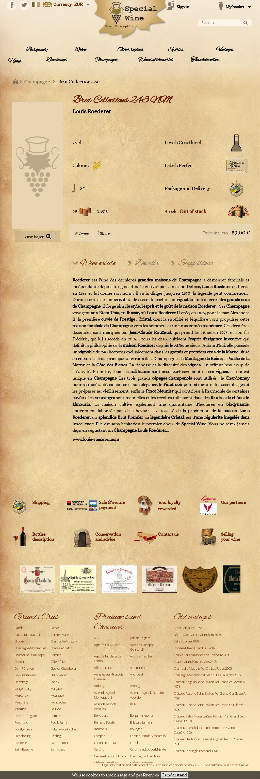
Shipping (40, 502)
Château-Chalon (61, 648)
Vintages (224, 50)
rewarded (167, 509)
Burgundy (36, 50)
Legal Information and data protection (127, 765)
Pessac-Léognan (25, 715)
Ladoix (55, 682)
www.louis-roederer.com (95, 439)
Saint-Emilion (59, 742)
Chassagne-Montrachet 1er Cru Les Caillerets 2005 (207, 675)
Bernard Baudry (104, 722)
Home (14, 61)
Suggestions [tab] (196, 263)
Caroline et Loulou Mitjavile (148, 749)
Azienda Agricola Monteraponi (105, 695)
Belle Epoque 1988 (186, 641)
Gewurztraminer (25, 675)
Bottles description (43, 537)
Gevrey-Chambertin (64, 668)
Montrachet (59, 702)
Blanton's (100, 729)
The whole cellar (205, 60)
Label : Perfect (179, 165)
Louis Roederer (91, 111)
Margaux (56, 688)
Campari (99, 735)
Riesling (55, 735)
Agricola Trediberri (142, 656)
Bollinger (136, 729)
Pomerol (56, 715)
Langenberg (22, 688)
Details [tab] (147, 263)
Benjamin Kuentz (141, 715)
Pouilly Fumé (59, 722)
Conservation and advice (108, 537)
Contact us (168, 534)
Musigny (19, 709)
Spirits (175, 50)
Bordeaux (56, 60)
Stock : (185, 211)
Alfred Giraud (103, 667)
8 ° (82, 188)
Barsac (55, 627)
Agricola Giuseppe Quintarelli (142, 647)
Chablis (19, 641)
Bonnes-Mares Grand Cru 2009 (194, 648)
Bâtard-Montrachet (27, 634)
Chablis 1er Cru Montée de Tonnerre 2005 (202, 655)
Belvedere (101, 715)
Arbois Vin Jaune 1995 (188, 627)
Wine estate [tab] (98, 263)
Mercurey (21, 695)
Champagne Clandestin (145, 756)
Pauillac (56, 709)
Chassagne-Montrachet (30, 648)
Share (103, 233)
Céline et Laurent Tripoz (110, 756)
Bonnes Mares (60, 634)
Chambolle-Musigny (64, 641)
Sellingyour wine (230, 537)
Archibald (136, 674)
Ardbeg (99, 685)
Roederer (21, 742)
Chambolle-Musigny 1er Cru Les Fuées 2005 (203, 668)
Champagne (105, 60)
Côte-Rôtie (58, 661)
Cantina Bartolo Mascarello (148, 735)
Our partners (233, 502)
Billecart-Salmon (141, 722)
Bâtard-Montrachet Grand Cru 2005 (197, 634)
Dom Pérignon (24, 668)
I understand (174, 775)
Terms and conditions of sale (173, 765)
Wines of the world (155, 60)
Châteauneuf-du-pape (29, 655)
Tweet (82, 233)
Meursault (57, 695)
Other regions (130, 50)
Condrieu (57, 655)
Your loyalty (169, 502)
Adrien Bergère (140, 638)
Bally (133, 704)
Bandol (19, 627)
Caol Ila (134, 742)
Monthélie (21, 702)
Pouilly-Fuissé (23, 729)
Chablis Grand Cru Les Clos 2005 (195, 661)
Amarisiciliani (138, 667)
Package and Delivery (187, 188)
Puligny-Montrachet (64, 729)
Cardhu (99, 749)
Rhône (80, 50)
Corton (19, 661)
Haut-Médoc (59, 675)
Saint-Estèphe (23, 749)
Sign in (182, 7)
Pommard (21, 722)
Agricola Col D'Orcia (107, 644)
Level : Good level (183, 142)
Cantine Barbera (105, 742)
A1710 (98, 638)
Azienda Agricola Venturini (105, 706)
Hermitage (21, 682)
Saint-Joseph (59, 749)
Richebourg (22, 735)
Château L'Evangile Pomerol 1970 (196, 750)
